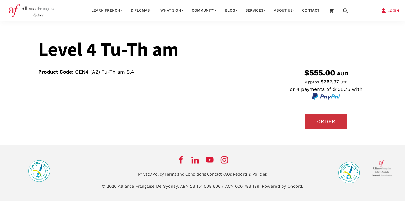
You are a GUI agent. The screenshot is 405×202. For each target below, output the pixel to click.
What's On (170, 10)
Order (326, 121)
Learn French (105, 10)
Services (254, 10)
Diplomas (140, 10)
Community (203, 10)
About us (283, 10)
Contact (311, 10)
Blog (230, 10)
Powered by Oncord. (282, 186)
